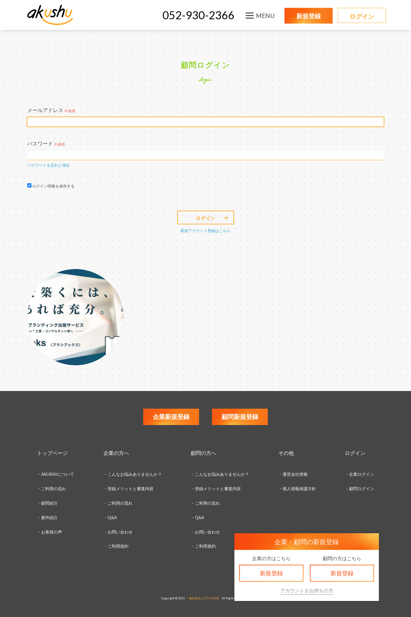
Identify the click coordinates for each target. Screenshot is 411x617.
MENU (265, 15)
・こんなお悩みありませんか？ (132, 474)
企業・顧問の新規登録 (307, 541)
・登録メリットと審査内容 (128, 488)
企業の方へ (116, 453)
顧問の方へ (203, 453)
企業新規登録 (171, 416)
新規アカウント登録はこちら (205, 230)
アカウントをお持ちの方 (306, 590)
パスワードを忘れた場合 (48, 165)
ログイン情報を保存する (53, 186)
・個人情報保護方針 (297, 488)
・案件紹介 (47, 517)
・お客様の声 (49, 531)
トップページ (52, 453)
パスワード (46, 143)
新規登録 (308, 16)
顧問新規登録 (240, 416)
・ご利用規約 (203, 546)
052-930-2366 (198, 15)
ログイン (362, 16)
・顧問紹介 (47, 503)
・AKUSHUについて (55, 474)
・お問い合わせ (118, 531)
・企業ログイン (359, 474)
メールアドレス (51, 110)
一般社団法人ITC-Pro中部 (202, 598)
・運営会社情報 (293, 474)
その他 (286, 453)
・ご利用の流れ (51, 488)
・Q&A (110, 517)
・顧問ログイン (359, 488)
